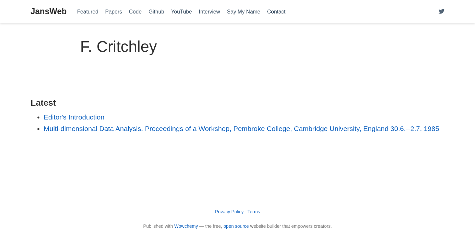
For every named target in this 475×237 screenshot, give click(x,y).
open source (236, 226)
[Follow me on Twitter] (441, 11)
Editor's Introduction (74, 117)
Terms (253, 211)
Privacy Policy (229, 211)
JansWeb (49, 11)
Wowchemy (186, 226)
